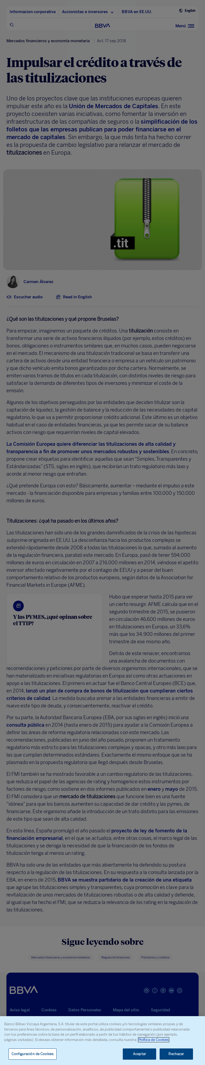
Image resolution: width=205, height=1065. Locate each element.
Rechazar (176, 1054)
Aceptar (139, 1054)
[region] (102, 1040)
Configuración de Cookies (32, 1054)
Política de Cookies (154, 1040)
